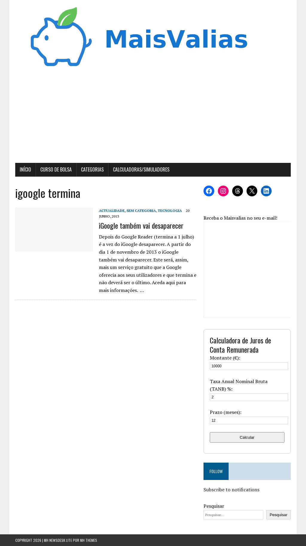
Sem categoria (141, 210)
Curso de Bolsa (56, 169)
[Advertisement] (153, 118)
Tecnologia (170, 210)
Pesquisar (214, 506)
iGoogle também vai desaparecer (141, 225)
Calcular (247, 437)
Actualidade (112, 210)
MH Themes (88, 540)
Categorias (92, 169)
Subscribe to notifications (231, 489)
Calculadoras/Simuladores (141, 169)
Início (25, 169)
